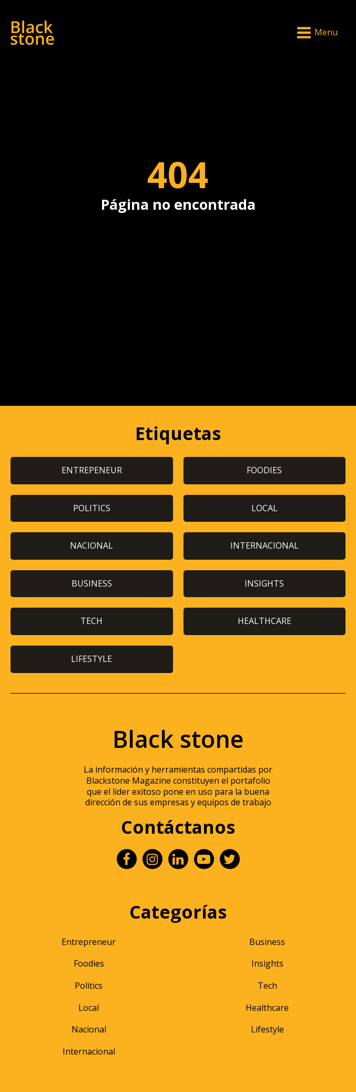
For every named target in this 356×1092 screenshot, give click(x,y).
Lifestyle (267, 1029)
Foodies (89, 963)
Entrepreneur (89, 942)
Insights (267, 963)
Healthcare (267, 1007)
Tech (267, 985)
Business (267, 942)
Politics (89, 985)
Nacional (89, 1029)
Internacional (89, 1051)
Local (88, 1007)
